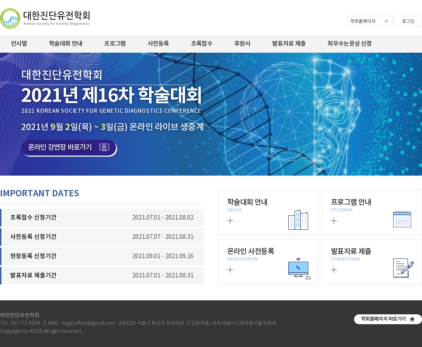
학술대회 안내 (65, 43)
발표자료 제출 (289, 43)
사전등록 (158, 43)
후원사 (242, 43)
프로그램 (115, 43)
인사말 (19, 43)
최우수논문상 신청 (349, 43)
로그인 (408, 21)
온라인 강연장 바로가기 (68, 147)
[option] (211, 114)
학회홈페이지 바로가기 (383, 319)
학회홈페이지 (363, 21)
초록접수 (201, 43)
